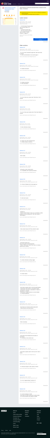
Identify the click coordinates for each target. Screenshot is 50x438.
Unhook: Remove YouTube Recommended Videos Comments (10, 9)
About (14, 412)
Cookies (6, 430)
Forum (14, 423)
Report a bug (15, 425)
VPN (38, 414)
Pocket (38, 419)
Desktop (26, 412)
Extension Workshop (17, 416)
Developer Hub (16, 418)
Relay (38, 416)
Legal (10, 430)
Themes (19, 3)
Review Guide (16, 427)
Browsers (39, 412)
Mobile (26, 414)
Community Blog (16, 421)
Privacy (2, 430)
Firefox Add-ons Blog (17, 414)
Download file (45, 41)
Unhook (7, 11)
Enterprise (27, 416)
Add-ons (15, 410)
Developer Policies (17, 419)
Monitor (38, 418)
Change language (40, 432)
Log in (48, 1)
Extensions (14, 3)
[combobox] (42, 3)
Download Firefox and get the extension (40, 39)
